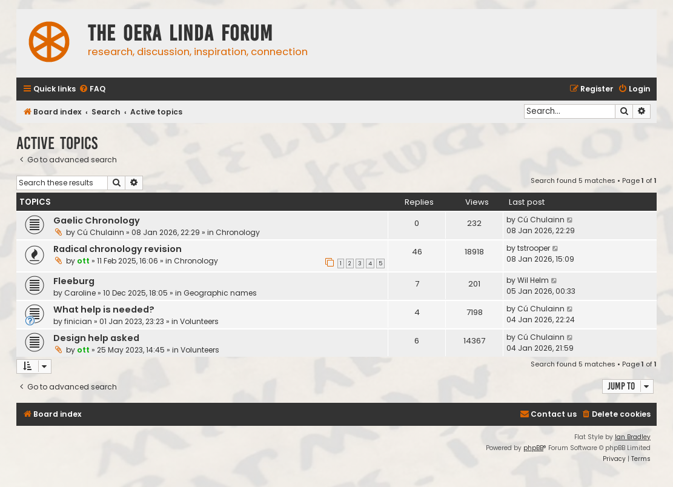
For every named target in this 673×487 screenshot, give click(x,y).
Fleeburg (73, 281)
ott (83, 261)
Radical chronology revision (117, 249)
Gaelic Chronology (96, 220)
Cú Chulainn (100, 232)
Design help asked (96, 338)
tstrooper (533, 248)
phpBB (533, 447)
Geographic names (220, 293)
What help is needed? (103, 309)
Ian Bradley (633, 437)
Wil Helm (533, 280)
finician (78, 321)
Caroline (80, 293)
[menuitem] (92, 89)
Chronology (238, 232)
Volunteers (199, 321)
